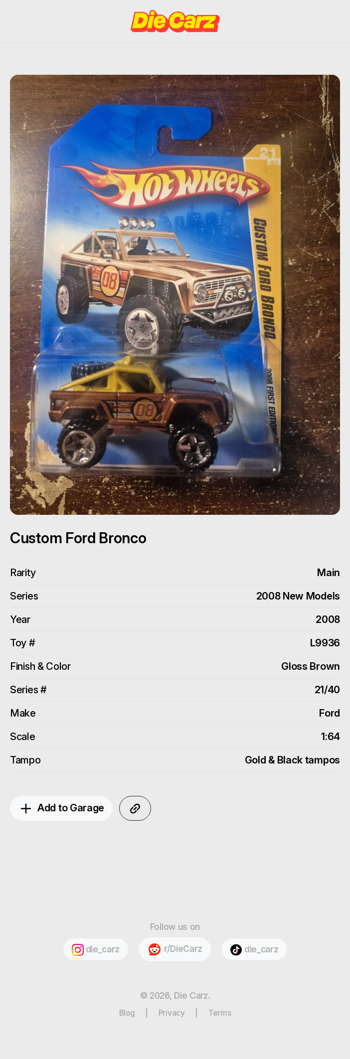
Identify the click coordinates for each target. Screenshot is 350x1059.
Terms (219, 1013)
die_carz (96, 950)
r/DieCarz (174, 949)
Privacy (172, 1013)
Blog (127, 1013)
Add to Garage (61, 808)
